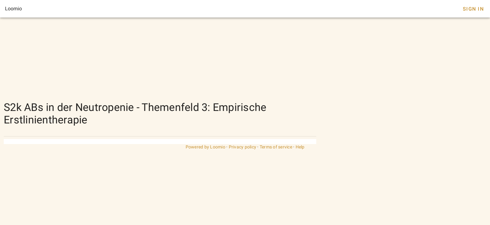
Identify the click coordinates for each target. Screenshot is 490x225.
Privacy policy (243, 146)
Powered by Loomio (205, 146)
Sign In (473, 9)
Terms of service (276, 146)
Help (300, 146)
